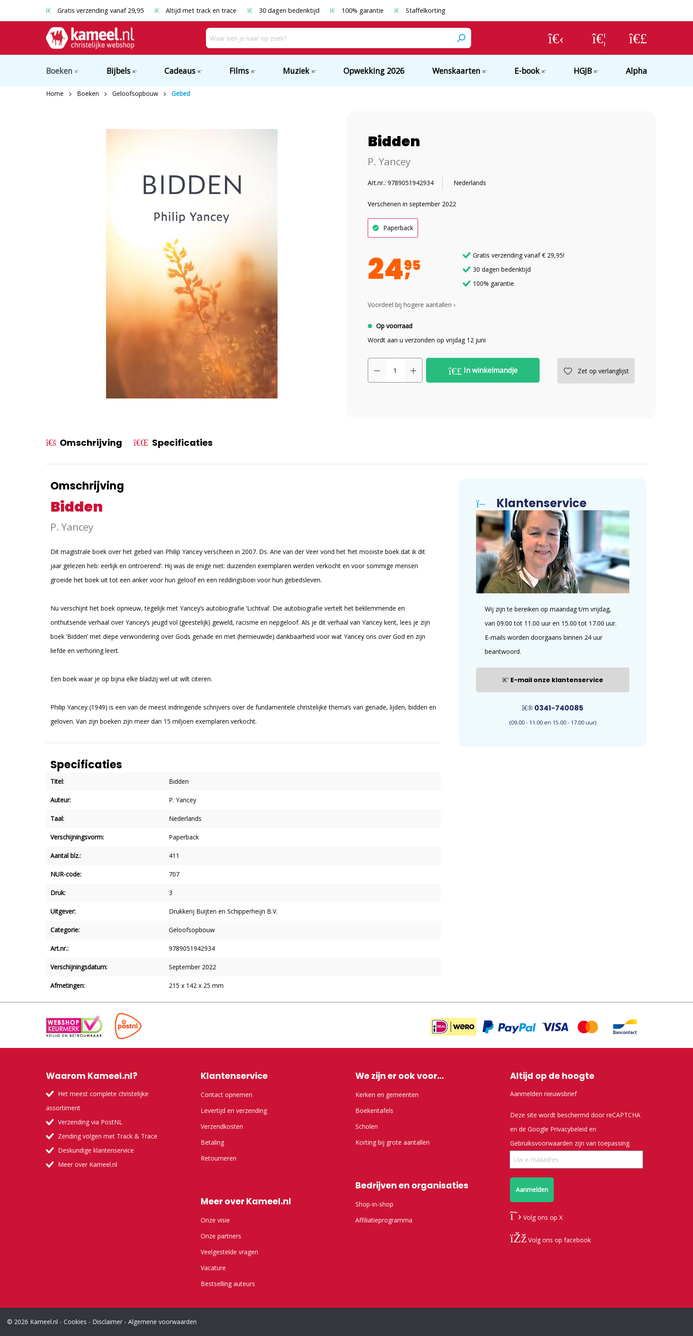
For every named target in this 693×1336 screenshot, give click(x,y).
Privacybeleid (568, 1129)
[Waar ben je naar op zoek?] (328, 38)
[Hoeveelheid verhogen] (413, 370)
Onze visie (215, 1220)
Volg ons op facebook (550, 1240)
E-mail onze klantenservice (552, 680)
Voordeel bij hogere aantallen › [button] (411, 304)
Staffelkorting (420, 10)
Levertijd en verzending (234, 1110)
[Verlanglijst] (599, 38)
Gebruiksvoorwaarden (541, 1143)
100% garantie (357, 10)
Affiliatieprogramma (383, 1220)
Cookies (75, 1321)
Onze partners (221, 1236)
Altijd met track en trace (196, 10)
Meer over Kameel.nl (87, 1164)
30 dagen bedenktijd (284, 10)
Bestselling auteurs (228, 1283)
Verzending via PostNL (90, 1122)
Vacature (213, 1268)
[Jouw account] (556, 38)
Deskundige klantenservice (96, 1150)
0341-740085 (552, 708)
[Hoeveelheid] (395, 370)
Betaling (212, 1142)
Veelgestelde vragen (229, 1252)
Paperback (398, 228)
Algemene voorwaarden (162, 1321)
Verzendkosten (222, 1126)
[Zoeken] (461, 38)
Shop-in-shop (374, 1204)
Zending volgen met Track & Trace (107, 1136)
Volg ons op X (536, 1217)
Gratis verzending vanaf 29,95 (95, 10)
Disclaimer (107, 1321)
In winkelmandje (483, 370)
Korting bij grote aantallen (392, 1142)
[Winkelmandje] (638, 38)
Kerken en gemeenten (387, 1094)
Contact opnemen (226, 1094)
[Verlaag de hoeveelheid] (377, 370)
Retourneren (218, 1158)
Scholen (366, 1126)
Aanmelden (532, 1189)
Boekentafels (374, 1110)
